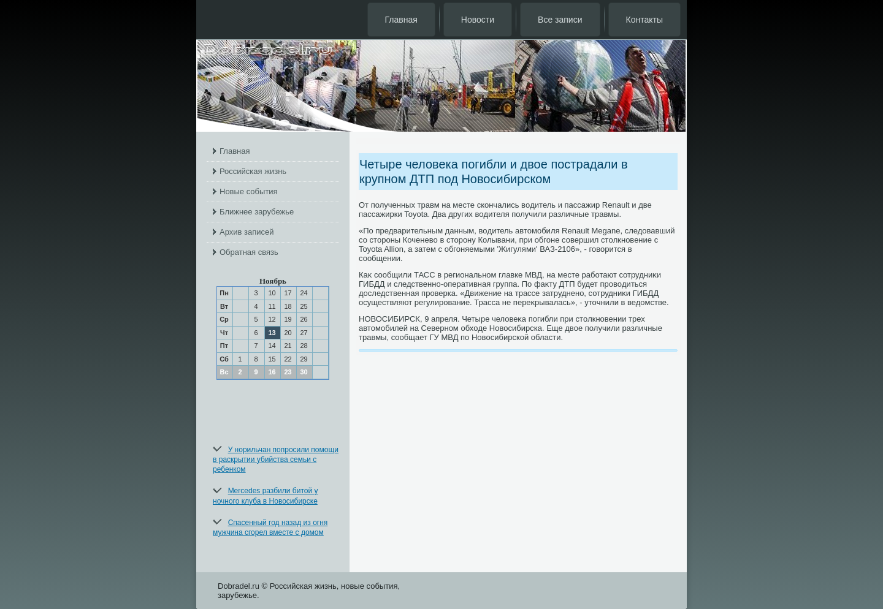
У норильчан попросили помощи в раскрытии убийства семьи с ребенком (275, 459)
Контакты (644, 20)
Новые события (249, 191)
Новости (477, 20)
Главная (401, 20)
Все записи (560, 20)
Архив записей (247, 231)
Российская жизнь (253, 171)
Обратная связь (249, 252)
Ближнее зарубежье (257, 211)
